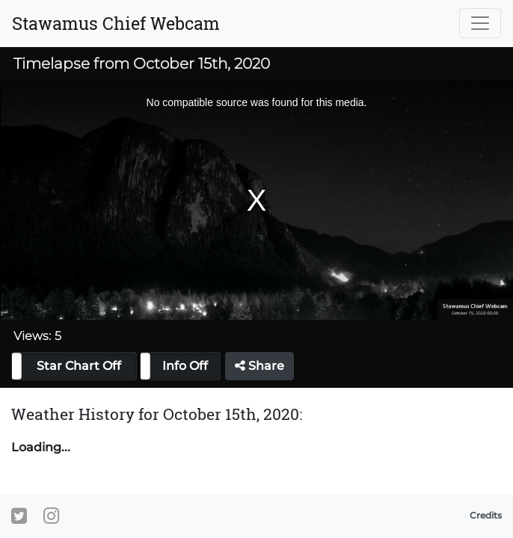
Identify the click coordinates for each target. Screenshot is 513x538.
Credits (486, 515)
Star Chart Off (79, 366)
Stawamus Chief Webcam (116, 23)
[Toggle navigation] (480, 23)
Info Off (185, 366)
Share (259, 366)
